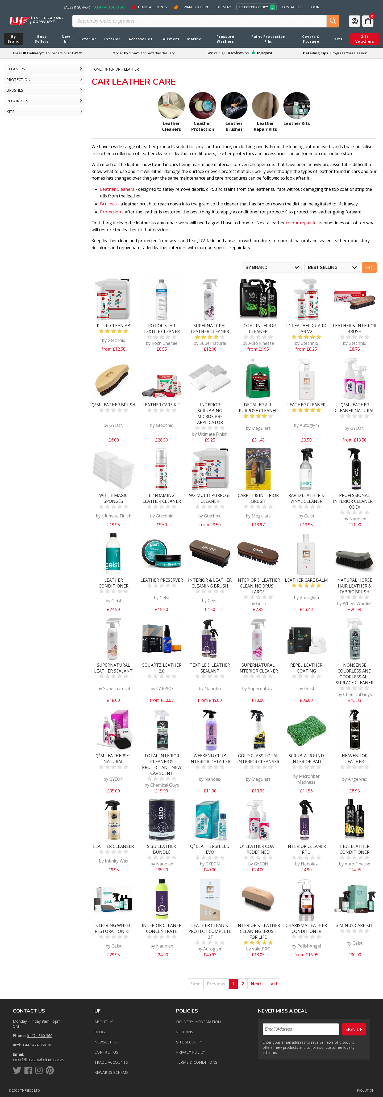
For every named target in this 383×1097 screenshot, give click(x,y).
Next (256, 984)
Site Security (189, 1042)
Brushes (108, 204)
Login (314, 7)
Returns (184, 1031)
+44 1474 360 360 (37, 1044)
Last (273, 984)
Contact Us (292, 7)
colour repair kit (302, 223)
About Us (103, 1021)
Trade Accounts (149, 7)
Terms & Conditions (196, 1062)
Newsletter (106, 1042)
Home (96, 69)
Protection (110, 212)
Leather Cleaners (117, 189)
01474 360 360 (39, 1035)
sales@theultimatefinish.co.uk (38, 1059)
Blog (99, 1031)
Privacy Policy (190, 1052)
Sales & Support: (94, 7)
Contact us (106, 1052)
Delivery (224, 7)
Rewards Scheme (191, 7)
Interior (112, 69)
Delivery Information (198, 1021)
